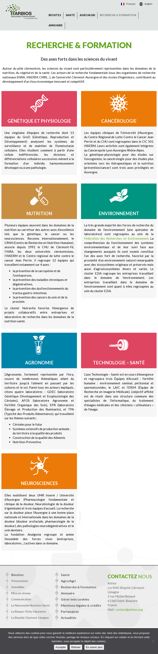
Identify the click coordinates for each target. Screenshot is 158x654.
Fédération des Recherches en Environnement (116, 238)
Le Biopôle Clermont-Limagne (30, 617)
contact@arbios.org (129, 609)
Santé (70, 15)
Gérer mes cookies (75, 599)
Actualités (68, 618)
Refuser (76, 647)
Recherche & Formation (118, 15)
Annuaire (56, 25)
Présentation (19, 581)
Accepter (61, 647)
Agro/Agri (87, 15)
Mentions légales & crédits (81, 605)
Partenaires (70, 611)
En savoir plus (94, 647)
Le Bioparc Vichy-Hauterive (28, 611)
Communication (21, 599)
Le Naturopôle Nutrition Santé (30, 605)
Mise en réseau (21, 593)
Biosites (55, 15)
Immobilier (17, 587)
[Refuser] (153, 641)
